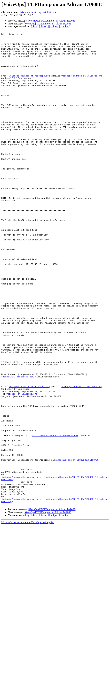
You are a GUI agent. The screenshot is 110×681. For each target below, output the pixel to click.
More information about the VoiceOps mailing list (27, 616)
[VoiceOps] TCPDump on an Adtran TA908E (52, 20)
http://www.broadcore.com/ (19, 445)
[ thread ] (44, 26)
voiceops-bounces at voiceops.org (29, 84)
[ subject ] (54, 26)
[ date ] (34, 26)
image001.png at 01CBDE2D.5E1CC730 (77, 545)
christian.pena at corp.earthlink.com (38, 12)
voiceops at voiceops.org (38, 93)
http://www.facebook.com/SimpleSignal (55, 516)
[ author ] (65, 26)
